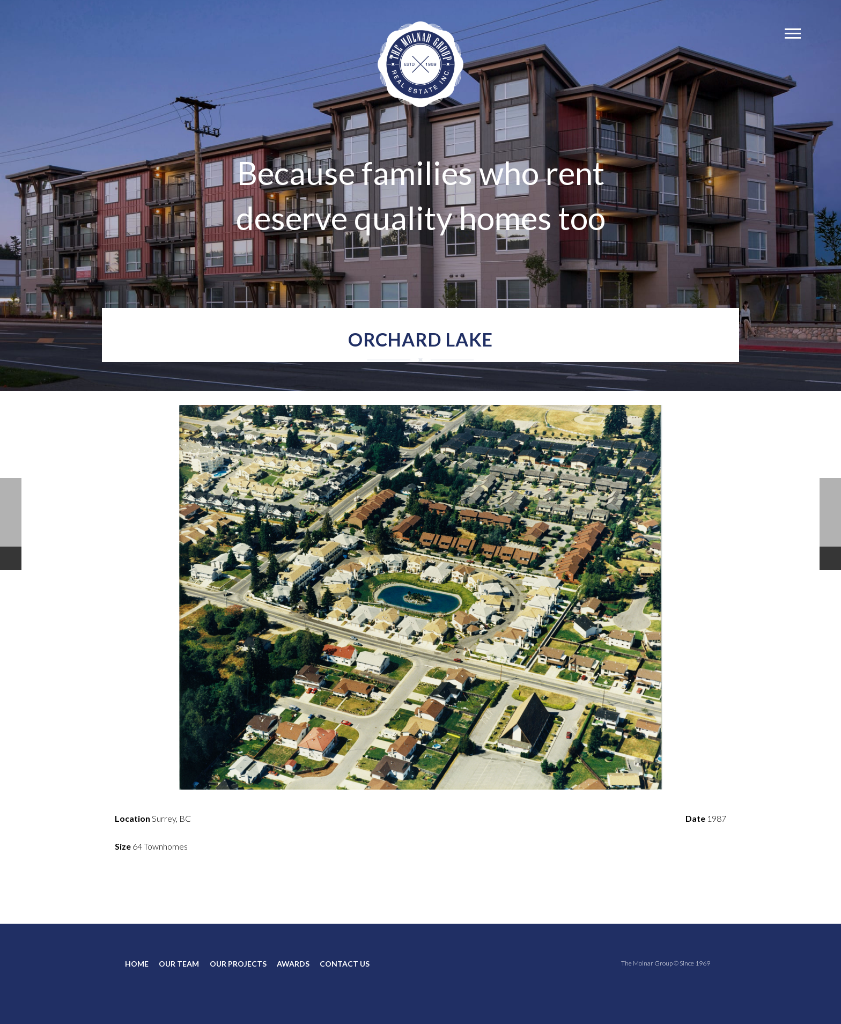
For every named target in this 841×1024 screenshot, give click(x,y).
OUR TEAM (179, 963)
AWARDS (293, 963)
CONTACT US (345, 963)
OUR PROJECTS (238, 963)
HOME (137, 963)
